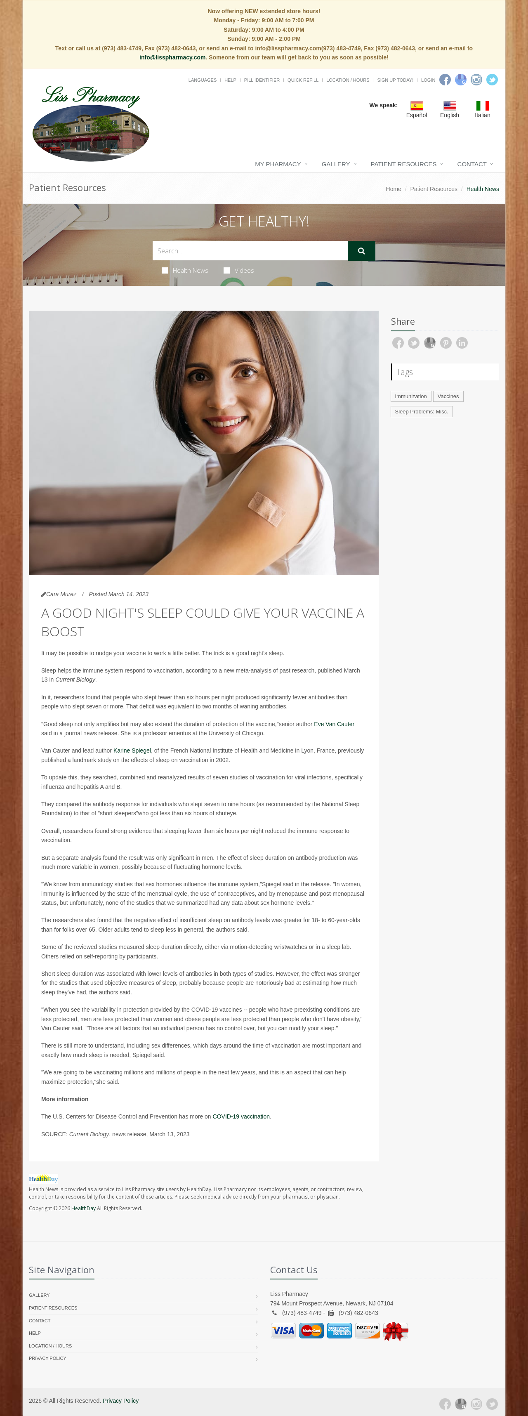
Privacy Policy (47, 1358)
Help (230, 80)
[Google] (461, 79)
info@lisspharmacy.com (172, 57)
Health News (185, 270)
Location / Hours (347, 80)
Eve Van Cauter (334, 724)
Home (393, 189)
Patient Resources (404, 164)
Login (428, 80)
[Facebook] (445, 79)
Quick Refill (303, 80)
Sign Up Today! (395, 80)
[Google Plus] (461, 1404)
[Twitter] (492, 79)
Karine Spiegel (132, 750)
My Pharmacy (278, 164)
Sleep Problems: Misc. (421, 411)
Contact (472, 164)
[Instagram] (476, 79)
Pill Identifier (262, 80)
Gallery (336, 164)
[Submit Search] (361, 251)
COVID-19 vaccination (241, 1116)
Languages (203, 80)
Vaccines (448, 396)
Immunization (411, 396)
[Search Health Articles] (250, 250)
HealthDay (83, 1208)
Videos (239, 270)
